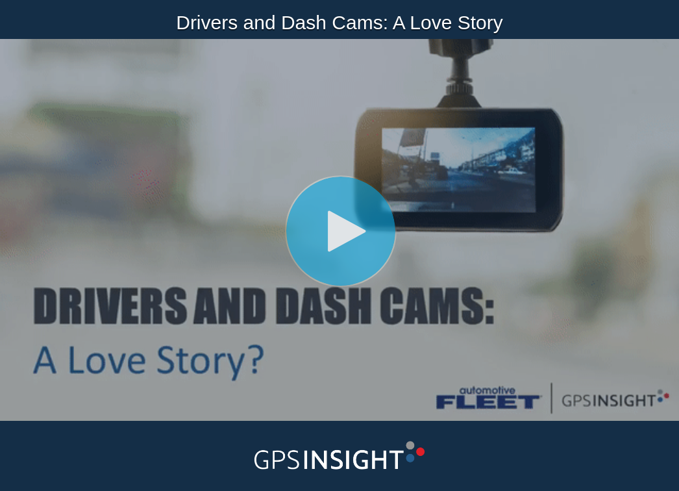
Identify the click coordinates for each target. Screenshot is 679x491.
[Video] (339, 230)
